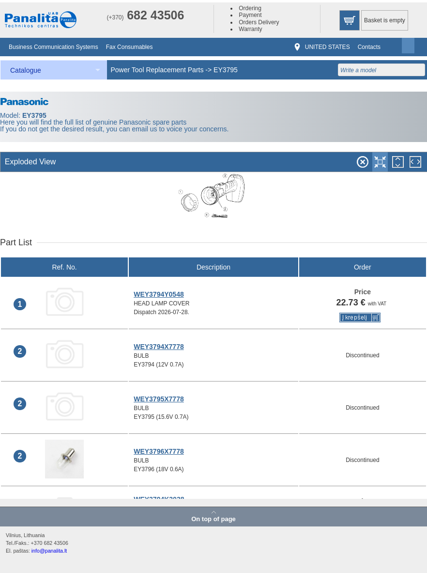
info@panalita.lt (49, 551)
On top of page (213, 518)
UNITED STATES (327, 47)
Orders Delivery (259, 22)
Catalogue (25, 70)
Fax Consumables (129, 47)
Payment (250, 15)
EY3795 (226, 70)
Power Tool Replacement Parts (157, 70)
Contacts (369, 47)
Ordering (250, 8)
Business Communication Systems (53, 47)
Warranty (250, 29)
